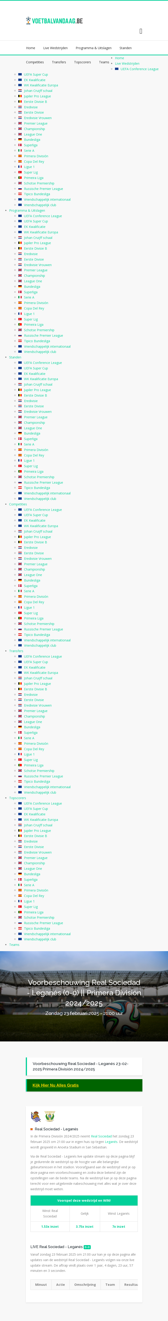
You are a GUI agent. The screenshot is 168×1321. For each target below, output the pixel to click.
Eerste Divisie (34, 112)
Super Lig (31, 172)
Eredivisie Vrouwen (38, 118)
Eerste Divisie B (35, 101)
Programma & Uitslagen (94, 48)
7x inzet (118, 1226)
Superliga (30, 145)
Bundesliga (32, 139)
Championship (34, 129)
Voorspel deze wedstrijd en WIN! (84, 1200)
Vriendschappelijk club (40, 205)
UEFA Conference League (140, 69)
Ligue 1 (29, 167)
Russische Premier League (43, 189)
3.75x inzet (84, 1226)
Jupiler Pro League (37, 96)
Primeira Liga (33, 178)
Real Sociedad (47, 1129)
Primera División (36, 156)
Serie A (29, 150)
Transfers (59, 62)
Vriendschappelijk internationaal (47, 199)
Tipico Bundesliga (37, 194)
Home (30, 48)
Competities (35, 62)
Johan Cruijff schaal (38, 90)
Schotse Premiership (39, 183)
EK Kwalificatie (34, 80)
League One (33, 134)
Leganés (70, 1129)
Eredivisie (31, 107)
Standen (126, 48)
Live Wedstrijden (55, 48)
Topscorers (82, 62)
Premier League (36, 123)
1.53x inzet (50, 1226)
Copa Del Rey (34, 161)
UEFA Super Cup (36, 74)
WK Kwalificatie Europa (41, 85)
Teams (104, 62)
